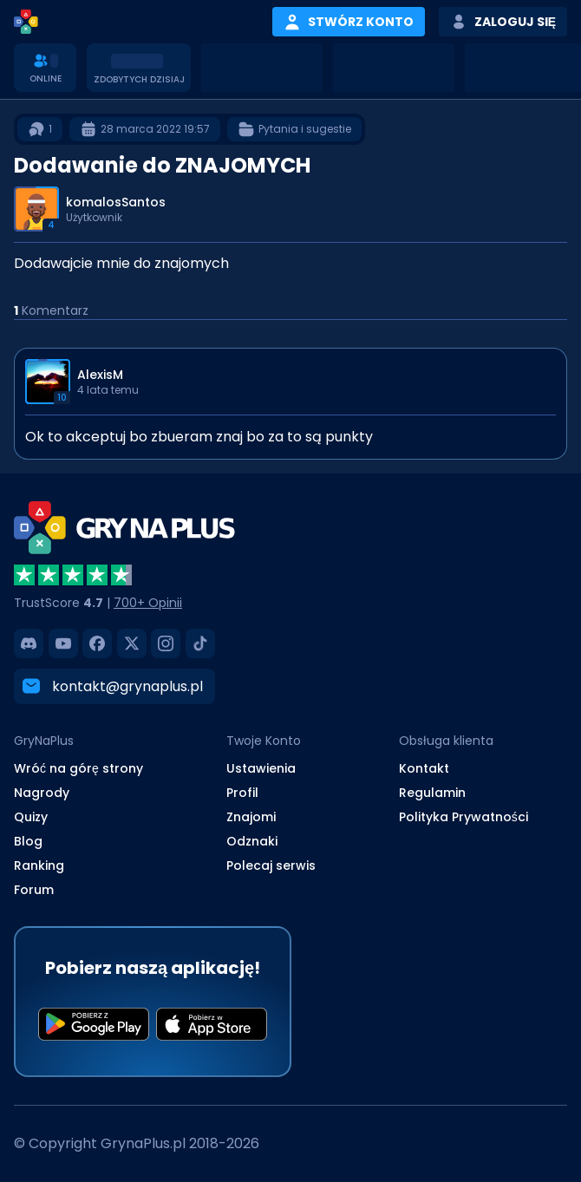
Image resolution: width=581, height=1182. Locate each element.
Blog (28, 841)
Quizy (31, 817)
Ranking (39, 865)
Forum (34, 889)
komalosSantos (116, 202)
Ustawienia (261, 768)
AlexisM (100, 374)
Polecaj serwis (271, 865)
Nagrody (41, 792)
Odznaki (251, 841)
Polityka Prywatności (463, 817)
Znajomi (251, 817)
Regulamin (432, 792)
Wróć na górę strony (78, 768)
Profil (242, 792)
